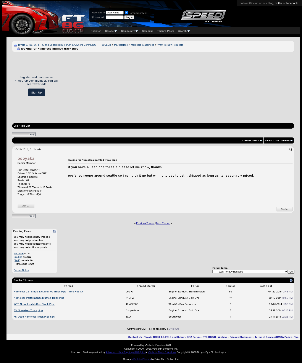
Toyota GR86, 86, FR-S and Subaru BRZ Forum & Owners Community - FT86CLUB (64, 45)
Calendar (147, 31)
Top (296, 337)
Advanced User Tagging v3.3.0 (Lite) (126, 352)
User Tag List (21, 125)
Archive (222, 337)
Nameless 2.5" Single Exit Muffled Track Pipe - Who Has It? (48, 291)
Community (129, 31)
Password (98, 17)
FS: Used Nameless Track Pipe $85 (34, 316)
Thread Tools (250, 140)
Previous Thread (145, 223)
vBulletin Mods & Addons (162, 352)
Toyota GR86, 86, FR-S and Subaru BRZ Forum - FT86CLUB (180, 337)
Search (184, 31)
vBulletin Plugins (141, 359)
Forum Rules (21, 270)
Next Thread (163, 223)
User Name (98, 12)
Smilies (18, 257)
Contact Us (135, 337)
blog (270, 3)
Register (96, 31)
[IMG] (17, 260)
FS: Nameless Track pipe (28, 310)
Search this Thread (277, 140)
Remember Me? (136, 13)
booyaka (26, 158)
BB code (19, 253)
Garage (111, 31)
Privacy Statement (241, 337)
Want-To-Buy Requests (170, 45)
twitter (278, 3)
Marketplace (121, 45)
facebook (292, 3)
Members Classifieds (142, 45)
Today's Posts (165, 31)
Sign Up (36, 92)
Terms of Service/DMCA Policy (273, 337)
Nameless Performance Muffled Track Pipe (39, 298)
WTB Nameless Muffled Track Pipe (34, 304)
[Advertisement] (177, 86)
